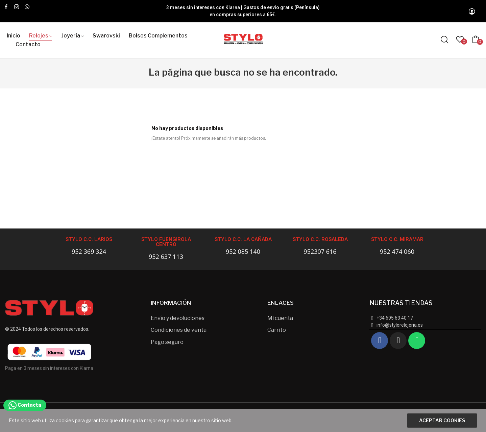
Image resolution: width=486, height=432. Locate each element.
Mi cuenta (280, 318)
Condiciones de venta (178, 330)
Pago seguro (167, 342)
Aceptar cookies (442, 420)
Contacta (24, 405)
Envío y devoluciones (177, 318)
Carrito (276, 330)
